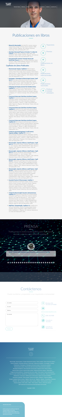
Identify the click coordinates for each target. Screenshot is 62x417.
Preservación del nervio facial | (31, 366)
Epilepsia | (41, 377)
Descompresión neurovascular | (30, 368)
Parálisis (38, 380)
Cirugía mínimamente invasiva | (29, 361)
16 (39, 262)
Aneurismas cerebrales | (18, 377)
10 (27, 262)
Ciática (29, 382)
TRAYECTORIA (17, 6)
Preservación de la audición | (44, 366)
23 (54, 262)
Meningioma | (23, 365)
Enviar (8, 329)
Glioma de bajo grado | (41, 373)
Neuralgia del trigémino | (18, 368)
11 (29, 262)
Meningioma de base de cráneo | (33, 365)
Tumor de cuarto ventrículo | (15, 373)
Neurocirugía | (13, 361)
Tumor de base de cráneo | (49, 361)
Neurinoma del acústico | (19, 366)
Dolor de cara (32, 379)
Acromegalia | (47, 363)
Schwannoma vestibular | (45, 365)
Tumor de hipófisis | (15, 363)
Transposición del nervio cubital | (31, 372)
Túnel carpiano (35, 382)
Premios (49, 51)
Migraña (27, 379)
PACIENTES (29, 6)
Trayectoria (50, 45)
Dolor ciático (25, 382)
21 (49, 262)
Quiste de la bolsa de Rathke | (45, 375)
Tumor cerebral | (40, 361)
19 (45, 262)
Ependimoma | (25, 373)
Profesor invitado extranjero (50, 91)
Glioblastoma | (17, 375)
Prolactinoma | (17, 365)
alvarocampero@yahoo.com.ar (50, 312)
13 (33, 262)
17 (41, 262)
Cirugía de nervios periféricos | (17, 372)
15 (37, 262)
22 (51, 262)
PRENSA (23, 6)
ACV (19, 380)
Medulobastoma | (32, 373)
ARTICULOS (35, 6)
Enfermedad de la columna (46, 380)
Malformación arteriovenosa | (32, 375)
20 (47, 262)
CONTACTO (53, 6)
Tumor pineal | (41, 372)
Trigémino (38, 379)
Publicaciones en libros (47, 64)
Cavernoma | (22, 375)
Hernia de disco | (48, 368)
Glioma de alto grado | (50, 373)
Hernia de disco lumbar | (28, 370)
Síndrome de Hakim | (34, 377)
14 (35, 262)
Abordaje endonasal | (23, 363)
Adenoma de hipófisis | (39, 363)
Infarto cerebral (33, 380)
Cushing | (52, 363)
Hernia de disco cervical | (17, 370)
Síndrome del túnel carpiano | (40, 370)
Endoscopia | (31, 363)
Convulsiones (48, 379)
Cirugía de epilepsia (48, 377)
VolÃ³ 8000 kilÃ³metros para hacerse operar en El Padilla (29, 251)
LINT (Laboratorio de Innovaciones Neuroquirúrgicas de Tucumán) (32, 384)
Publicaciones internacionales (46, 74)
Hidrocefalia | (49, 370)
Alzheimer (15, 380)
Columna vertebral (18, 382)
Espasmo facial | (41, 368)
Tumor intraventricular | (49, 372)
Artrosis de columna (47, 382)
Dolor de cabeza (21, 379)
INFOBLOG (42, 6)
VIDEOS (48, 6)
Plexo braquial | (26, 377)
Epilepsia (42, 379)
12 (31, 262)
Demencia (53, 379)
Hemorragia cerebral (24, 380)
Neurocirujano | (19, 361)
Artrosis (40, 382)
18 (43, 262)
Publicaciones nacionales (45, 84)
